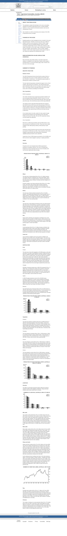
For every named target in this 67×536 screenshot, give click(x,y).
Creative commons (19, 521)
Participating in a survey (40, 10)
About (54, 10)
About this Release (19, 26)
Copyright (24, 521)
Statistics (12, 10)
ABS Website (41, 1)
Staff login (48, 521)
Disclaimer (30, 521)
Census (26, 10)
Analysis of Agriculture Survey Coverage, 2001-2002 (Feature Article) (20, 31)
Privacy (36, 521)
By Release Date (19, 12)
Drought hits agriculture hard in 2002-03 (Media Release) (20, 39)
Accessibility (42, 521)
